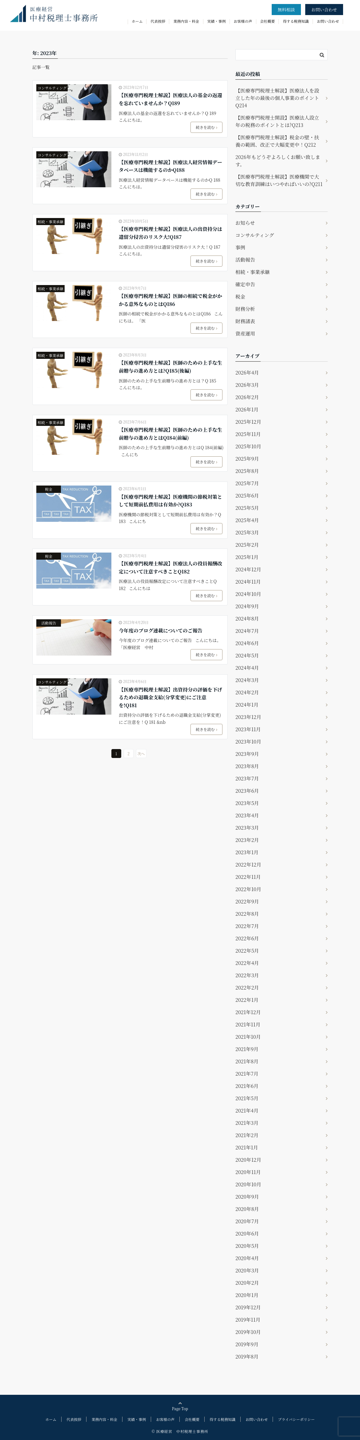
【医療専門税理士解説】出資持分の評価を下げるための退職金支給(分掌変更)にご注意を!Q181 (170, 697)
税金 (48, 489)
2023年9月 (247, 753)
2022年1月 (246, 999)
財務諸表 (245, 321)
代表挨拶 (157, 21)
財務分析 (245, 308)
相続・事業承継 (50, 221)
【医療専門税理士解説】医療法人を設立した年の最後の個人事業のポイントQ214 (277, 98)
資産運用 (245, 333)
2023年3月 (247, 827)
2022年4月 (247, 962)
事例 (240, 247)
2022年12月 (248, 864)
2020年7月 (247, 1221)
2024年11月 (248, 581)
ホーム (137, 21)
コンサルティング (52, 87)
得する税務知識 (296, 21)
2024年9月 (247, 606)
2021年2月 (246, 1135)
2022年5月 (247, 950)
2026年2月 (247, 397)
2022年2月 (247, 987)
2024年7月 (247, 630)
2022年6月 (247, 938)
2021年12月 (248, 1012)
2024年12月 (248, 569)
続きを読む (206, 127)
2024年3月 (247, 680)
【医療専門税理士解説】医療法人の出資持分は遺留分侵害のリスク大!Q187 (170, 232)
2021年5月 (246, 1098)
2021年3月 (246, 1122)
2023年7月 (247, 778)
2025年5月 (247, 507)
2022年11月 (248, 876)
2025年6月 (247, 495)
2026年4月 (247, 372)
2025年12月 (248, 421)
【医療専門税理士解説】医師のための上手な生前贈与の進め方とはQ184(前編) (170, 433)
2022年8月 (247, 913)
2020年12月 (248, 1159)
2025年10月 (248, 446)
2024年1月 (246, 704)
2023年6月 (247, 790)
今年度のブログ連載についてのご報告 (160, 630)
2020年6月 (247, 1233)
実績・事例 (216, 21)
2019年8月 (246, 1356)
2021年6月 (246, 1085)
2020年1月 (246, 1295)
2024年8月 (247, 618)
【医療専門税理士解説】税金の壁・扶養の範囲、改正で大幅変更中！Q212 (277, 141)
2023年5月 (247, 803)
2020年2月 (247, 1282)
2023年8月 (247, 766)
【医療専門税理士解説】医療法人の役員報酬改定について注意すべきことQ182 (170, 567)
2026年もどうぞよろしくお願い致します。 (277, 160)
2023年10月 (248, 741)
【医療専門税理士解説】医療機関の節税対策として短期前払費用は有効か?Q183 (170, 500)
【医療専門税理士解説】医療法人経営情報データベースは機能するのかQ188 (170, 166)
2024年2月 (247, 692)
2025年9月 (247, 458)
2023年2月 (247, 839)
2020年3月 (247, 1270)
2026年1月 (246, 409)
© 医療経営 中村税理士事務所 (180, 1431)
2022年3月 (247, 975)
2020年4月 (247, 1258)
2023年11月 (248, 729)
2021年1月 (246, 1147)
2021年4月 (246, 1110)
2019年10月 (248, 1331)
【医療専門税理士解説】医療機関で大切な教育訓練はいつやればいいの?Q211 (278, 180)
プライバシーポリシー (296, 1419)
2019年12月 (248, 1307)
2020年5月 (247, 1245)
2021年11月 (247, 1024)
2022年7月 (247, 926)
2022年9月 (247, 901)
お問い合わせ (324, 9)
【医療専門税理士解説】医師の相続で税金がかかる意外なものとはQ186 (170, 299)
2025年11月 (248, 434)
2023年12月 (248, 716)
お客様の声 (243, 21)
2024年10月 (248, 593)
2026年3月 (247, 384)
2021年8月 (246, 1061)
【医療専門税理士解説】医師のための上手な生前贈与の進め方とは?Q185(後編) (170, 366)
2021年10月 (248, 1036)
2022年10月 (248, 889)
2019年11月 (247, 1319)
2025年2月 (247, 544)
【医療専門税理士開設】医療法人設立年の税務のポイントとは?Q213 (277, 121)
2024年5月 (247, 655)
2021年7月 (246, 1073)
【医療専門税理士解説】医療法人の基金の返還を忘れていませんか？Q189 (170, 99)
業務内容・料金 (186, 21)
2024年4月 (247, 667)
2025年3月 (247, 532)
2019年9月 (246, 1344)
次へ (141, 753)
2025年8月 (247, 470)
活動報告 (48, 622)
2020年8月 (247, 1208)
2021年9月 (246, 1049)
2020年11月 (248, 1172)
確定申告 (245, 284)
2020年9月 (247, 1196)
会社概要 (267, 21)
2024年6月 (247, 643)
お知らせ (245, 222)
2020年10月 (248, 1184)
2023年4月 (247, 815)
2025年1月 (246, 557)
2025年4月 (247, 520)
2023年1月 (246, 852)
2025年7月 (247, 483)
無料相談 (286, 9)
